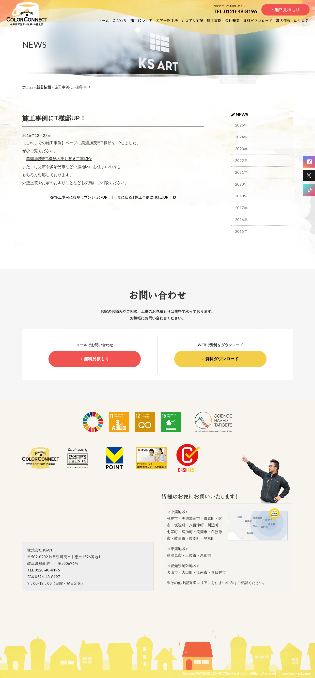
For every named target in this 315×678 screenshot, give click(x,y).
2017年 (241, 207)
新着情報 (43, 87)
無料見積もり (287, 9)
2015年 (241, 231)
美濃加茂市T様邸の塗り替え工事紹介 (59, 158)
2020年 (241, 184)
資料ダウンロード (257, 20)
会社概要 (232, 20)
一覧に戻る (123, 197)
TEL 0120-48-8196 (43, 570)
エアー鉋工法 (167, 20)
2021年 (241, 172)
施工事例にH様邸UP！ (153, 197)
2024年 (241, 137)
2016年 (241, 219)
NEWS (239, 114)
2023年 (241, 148)
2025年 (241, 125)
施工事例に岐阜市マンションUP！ (82, 197)
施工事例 (214, 20)
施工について (141, 20)
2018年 (241, 196)
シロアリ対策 (192, 20)
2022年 (241, 160)
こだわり (119, 20)
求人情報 (283, 20)
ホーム (103, 20)
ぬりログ (301, 20)
